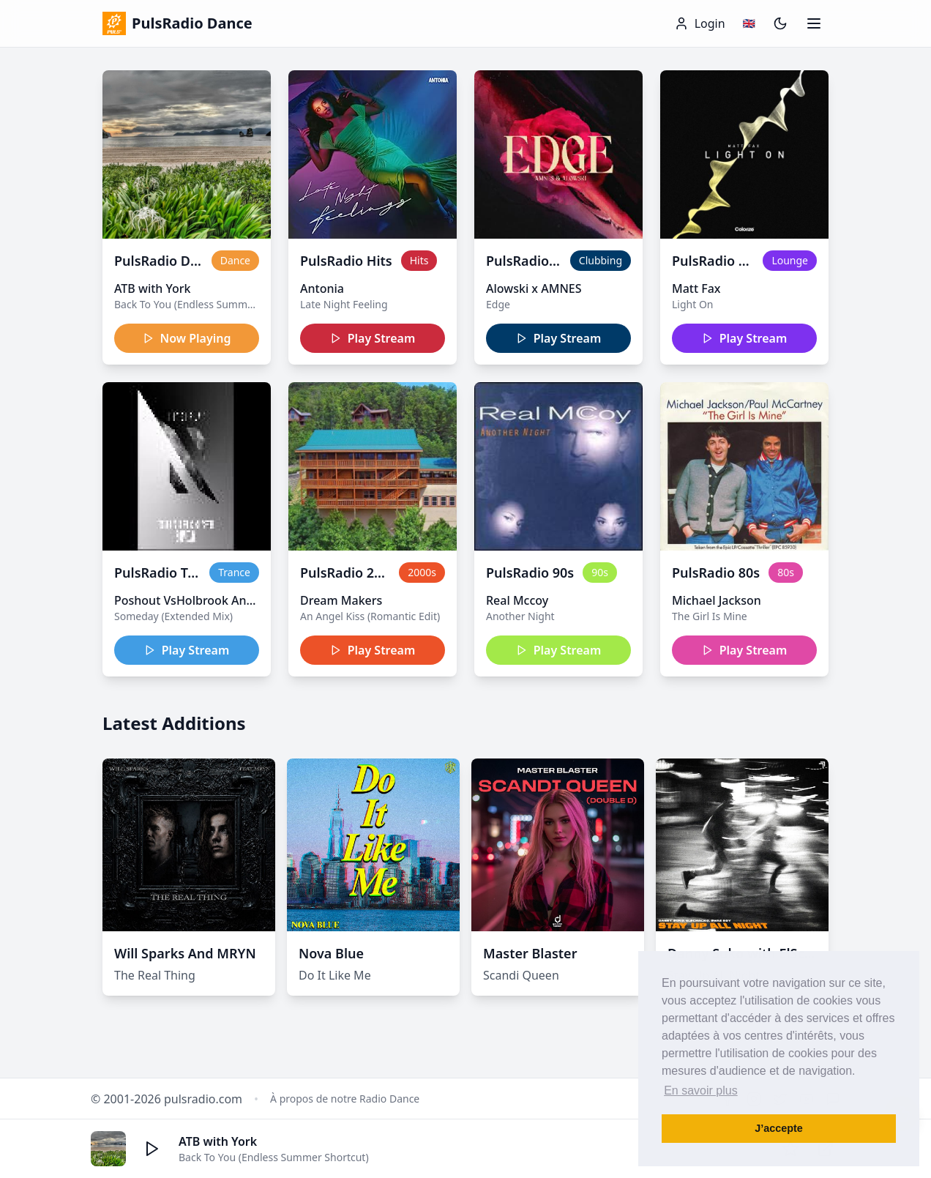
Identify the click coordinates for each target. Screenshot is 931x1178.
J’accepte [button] (779, 1128)
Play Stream (373, 338)
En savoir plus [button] (701, 1090)
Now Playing (187, 338)
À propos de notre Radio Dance (344, 1099)
